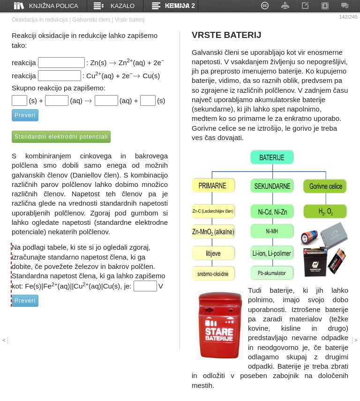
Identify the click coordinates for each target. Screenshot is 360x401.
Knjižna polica (53, 5)
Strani (178, 5)
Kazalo (123, 5)
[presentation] (113, 63)
